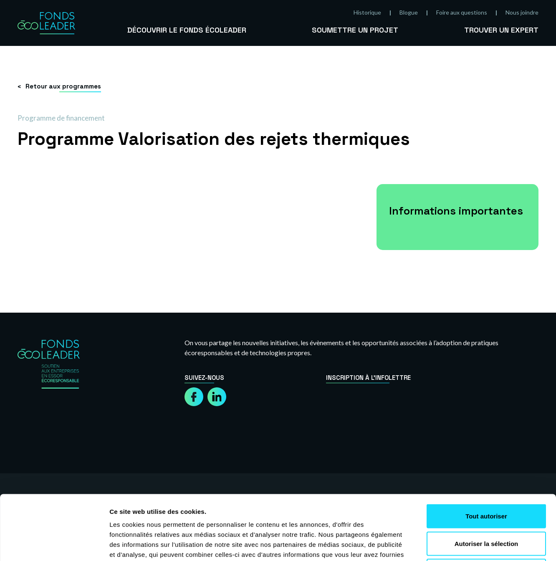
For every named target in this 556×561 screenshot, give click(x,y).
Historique (367, 12)
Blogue (408, 12)
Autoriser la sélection (486, 479)
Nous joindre (521, 12)
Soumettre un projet (355, 30)
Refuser (486, 506)
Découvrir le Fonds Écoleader (186, 30)
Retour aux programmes (63, 86)
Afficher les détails (460, 544)
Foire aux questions (461, 12)
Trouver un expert (501, 30)
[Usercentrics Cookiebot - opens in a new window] (54, 544)
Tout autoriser (486, 451)
